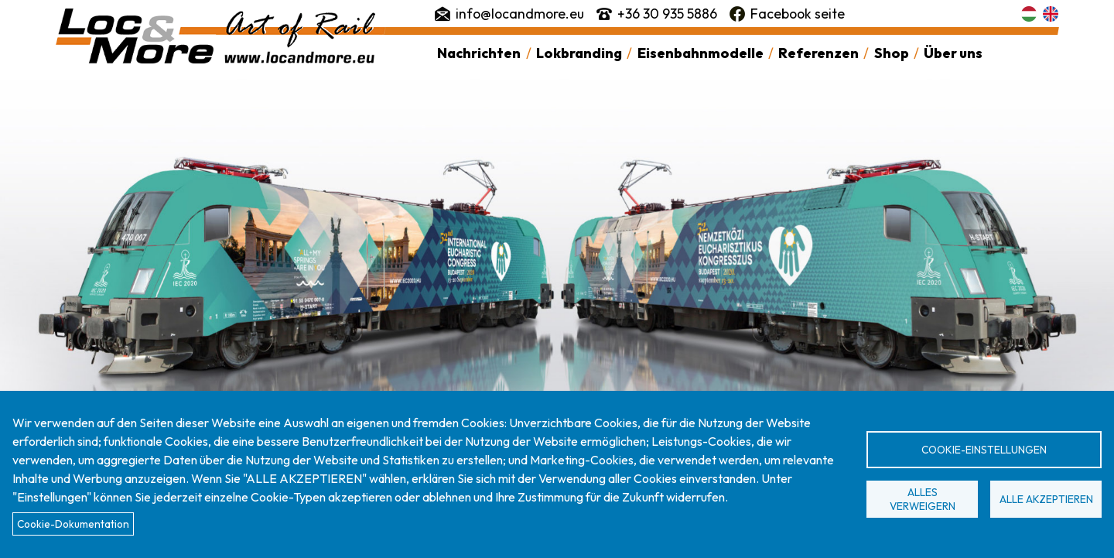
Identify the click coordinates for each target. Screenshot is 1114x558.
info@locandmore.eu (520, 13)
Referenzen (818, 53)
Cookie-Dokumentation (73, 524)
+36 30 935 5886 (667, 13)
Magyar (1029, 14)
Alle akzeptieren (1046, 499)
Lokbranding (579, 53)
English (1050, 14)
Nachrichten (479, 53)
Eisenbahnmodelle (700, 53)
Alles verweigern (922, 499)
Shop (891, 53)
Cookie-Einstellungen (984, 450)
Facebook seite (797, 13)
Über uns (953, 53)
